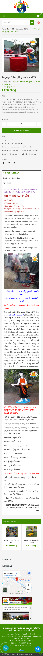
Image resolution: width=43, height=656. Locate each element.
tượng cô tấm (27, 147)
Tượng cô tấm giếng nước (22, 216)
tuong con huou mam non (11, 147)
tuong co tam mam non (10, 150)
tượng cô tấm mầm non (29, 150)
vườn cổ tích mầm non (29, 154)
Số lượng (5, 119)
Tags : (4, 136)
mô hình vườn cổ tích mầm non (13, 143)
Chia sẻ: (4, 159)
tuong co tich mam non (10, 154)
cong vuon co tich (8, 140)
